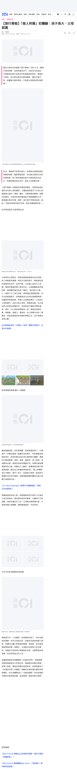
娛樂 (25, 14)
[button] (65, 33)
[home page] (5, 14)
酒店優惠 (31, 14)
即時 (38, 14)
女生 (3, 19)
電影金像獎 (18, 14)
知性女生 (10, 19)
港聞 (10, 14)
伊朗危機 (44, 14)
